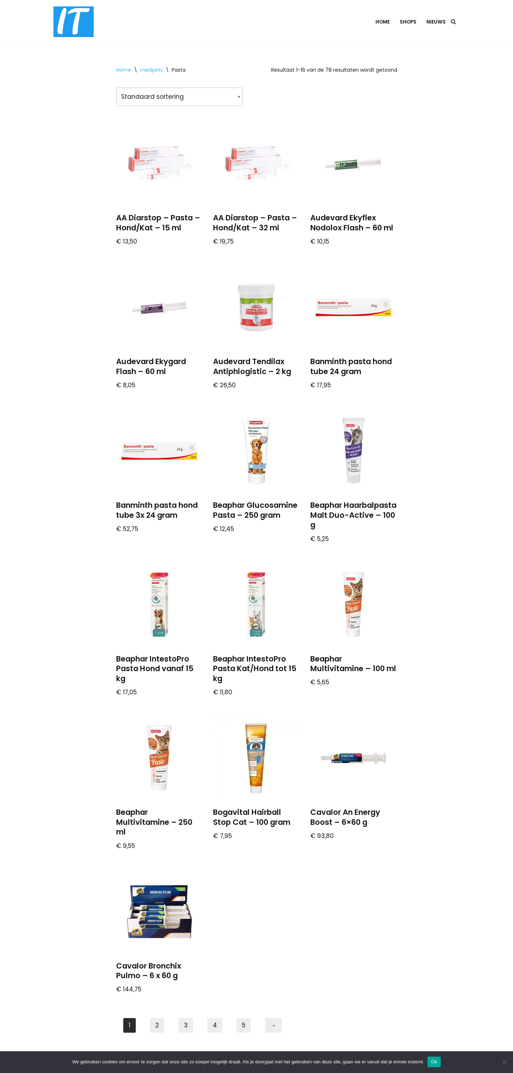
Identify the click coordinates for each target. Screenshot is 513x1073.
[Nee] (504, 1062)
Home (382, 22)
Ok (434, 1061)
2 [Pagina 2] (157, 1025)
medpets (151, 69)
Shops (408, 22)
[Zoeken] (453, 21)
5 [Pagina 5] (243, 1025)
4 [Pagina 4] (215, 1025)
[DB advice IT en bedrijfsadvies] (73, 21)
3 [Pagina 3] (186, 1025)
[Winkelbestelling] (179, 96)
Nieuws (436, 22)
